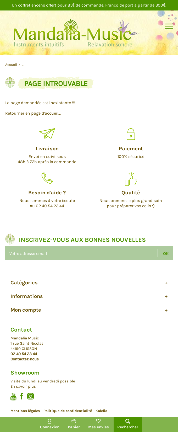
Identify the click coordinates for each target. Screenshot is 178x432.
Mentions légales (25, 411)
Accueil (11, 64)
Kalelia (101, 411)
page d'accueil (44, 113)
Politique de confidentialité (67, 411)
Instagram (30, 396)
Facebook (22, 396)
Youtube (13, 397)
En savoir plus (23, 386)
